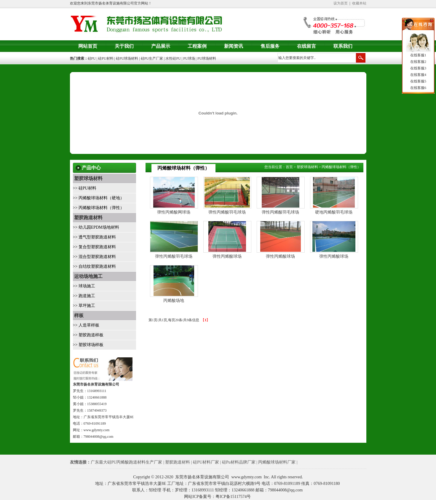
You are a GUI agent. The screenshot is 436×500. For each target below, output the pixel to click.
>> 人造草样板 (86, 325)
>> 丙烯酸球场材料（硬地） (98, 198)
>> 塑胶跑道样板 (88, 335)
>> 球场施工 (84, 286)
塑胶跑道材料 (88, 217)
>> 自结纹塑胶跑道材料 (94, 266)
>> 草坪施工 (84, 305)
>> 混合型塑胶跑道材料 (94, 256)
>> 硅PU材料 (84, 188)
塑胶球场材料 (88, 178)
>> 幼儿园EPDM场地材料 (96, 227)
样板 (78, 315)
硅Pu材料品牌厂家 (238, 462)
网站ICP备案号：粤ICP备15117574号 (217, 496)
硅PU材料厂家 (206, 462)
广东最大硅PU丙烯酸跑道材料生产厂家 (126, 462)
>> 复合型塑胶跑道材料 (94, 247)
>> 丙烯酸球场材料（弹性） (98, 208)
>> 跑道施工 (84, 296)
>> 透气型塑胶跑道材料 (94, 237)
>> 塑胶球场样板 (88, 345)
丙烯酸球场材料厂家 (277, 462)
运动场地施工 (88, 276)
